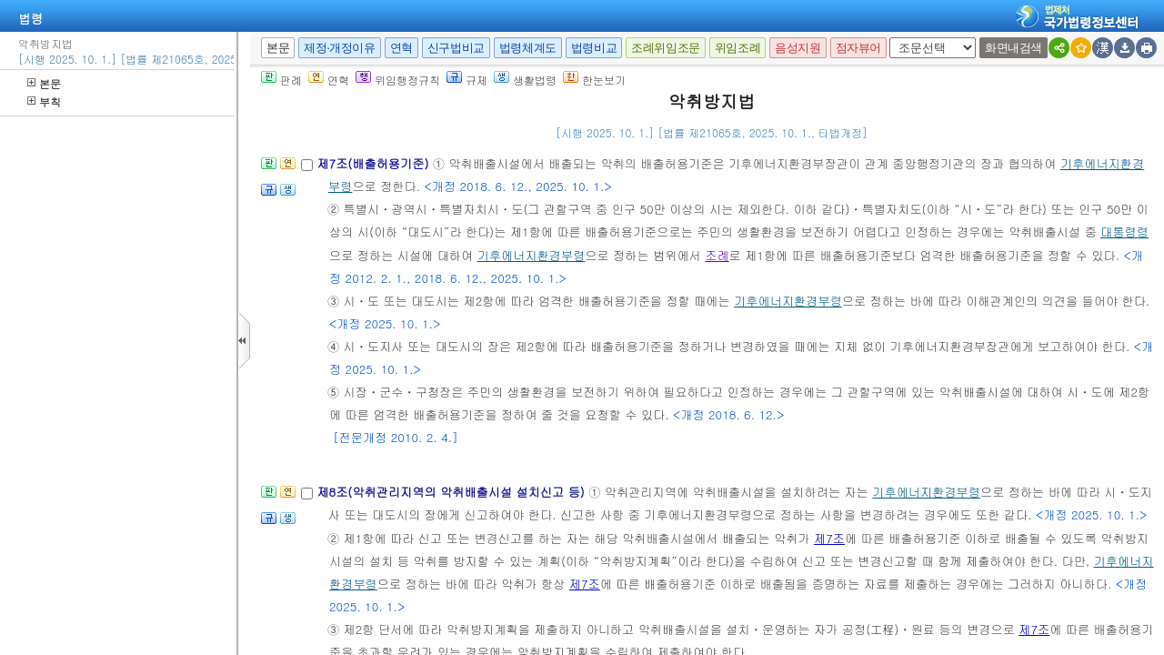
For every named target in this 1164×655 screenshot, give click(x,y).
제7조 (829, 538)
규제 (467, 79)
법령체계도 (528, 48)
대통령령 (1124, 231)
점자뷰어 (858, 48)
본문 (44, 83)
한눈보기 (594, 79)
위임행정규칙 (398, 79)
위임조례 (737, 48)
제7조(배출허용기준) (374, 163)
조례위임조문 (665, 48)
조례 (716, 255)
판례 (281, 79)
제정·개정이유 (339, 48)
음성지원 (797, 48)
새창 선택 (895, 37)
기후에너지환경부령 (531, 255)
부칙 (44, 101)
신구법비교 (456, 48)
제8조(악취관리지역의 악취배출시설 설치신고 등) (452, 491)
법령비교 (594, 48)
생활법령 (525, 79)
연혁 (401, 48)
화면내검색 (1013, 48)
